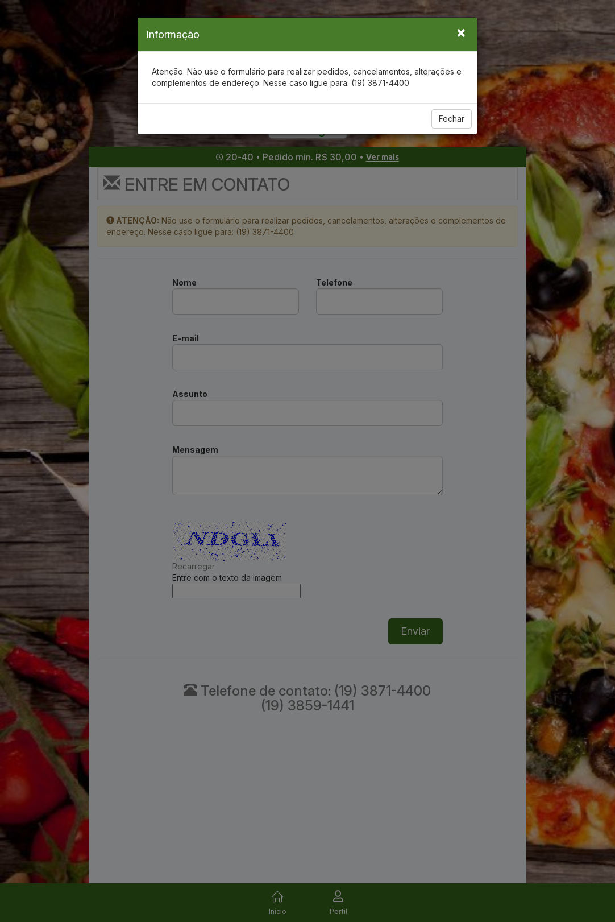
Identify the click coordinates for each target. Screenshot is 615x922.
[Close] (461, 32)
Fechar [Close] (451, 118)
